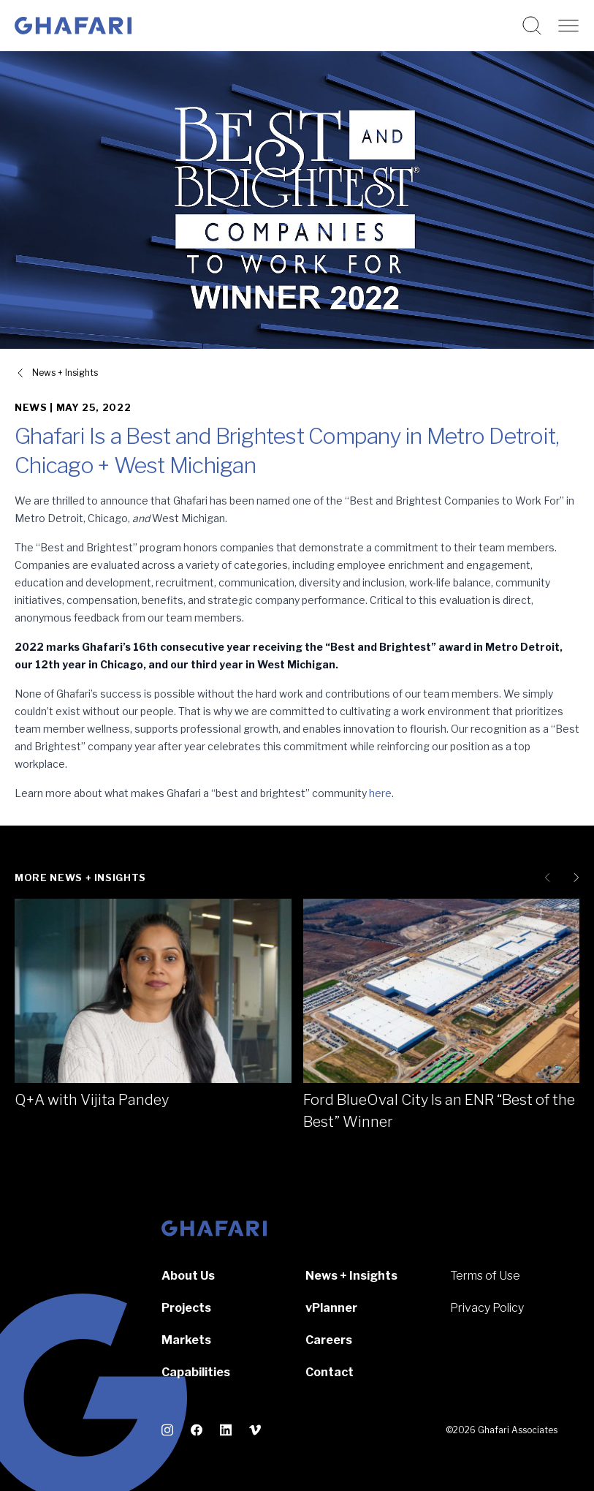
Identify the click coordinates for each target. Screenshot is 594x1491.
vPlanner (331, 1308)
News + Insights (351, 1276)
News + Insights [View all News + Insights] (65, 372)
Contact (329, 1372)
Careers (328, 1340)
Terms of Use (485, 1276)
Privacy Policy (487, 1308)
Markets (186, 1340)
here (380, 793)
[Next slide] (573, 877)
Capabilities (195, 1372)
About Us (188, 1276)
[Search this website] (532, 26)
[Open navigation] (568, 26)
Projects (186, 1308)
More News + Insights (80, 877)
